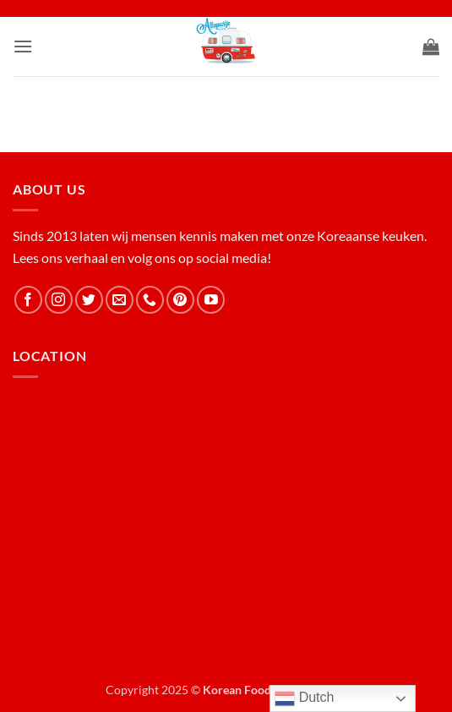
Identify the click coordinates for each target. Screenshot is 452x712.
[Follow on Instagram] (59, 300)
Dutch (304, 698)
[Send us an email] (119, 300)
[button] (23, 46)
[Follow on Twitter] (89, 300)
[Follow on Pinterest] (180, 300)
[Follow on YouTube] (211, 300)
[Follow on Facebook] (28, 300)
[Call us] (150, 300)
